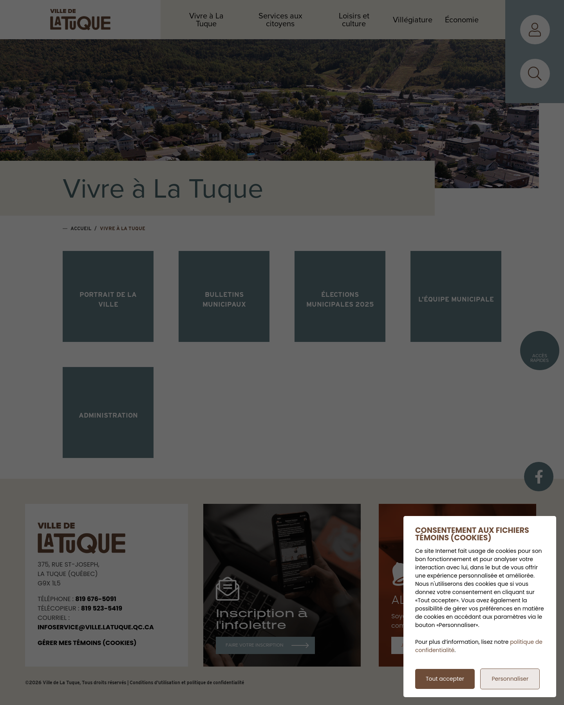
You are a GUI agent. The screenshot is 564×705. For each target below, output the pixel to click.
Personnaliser (510, 679)
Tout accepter (445, 679)
